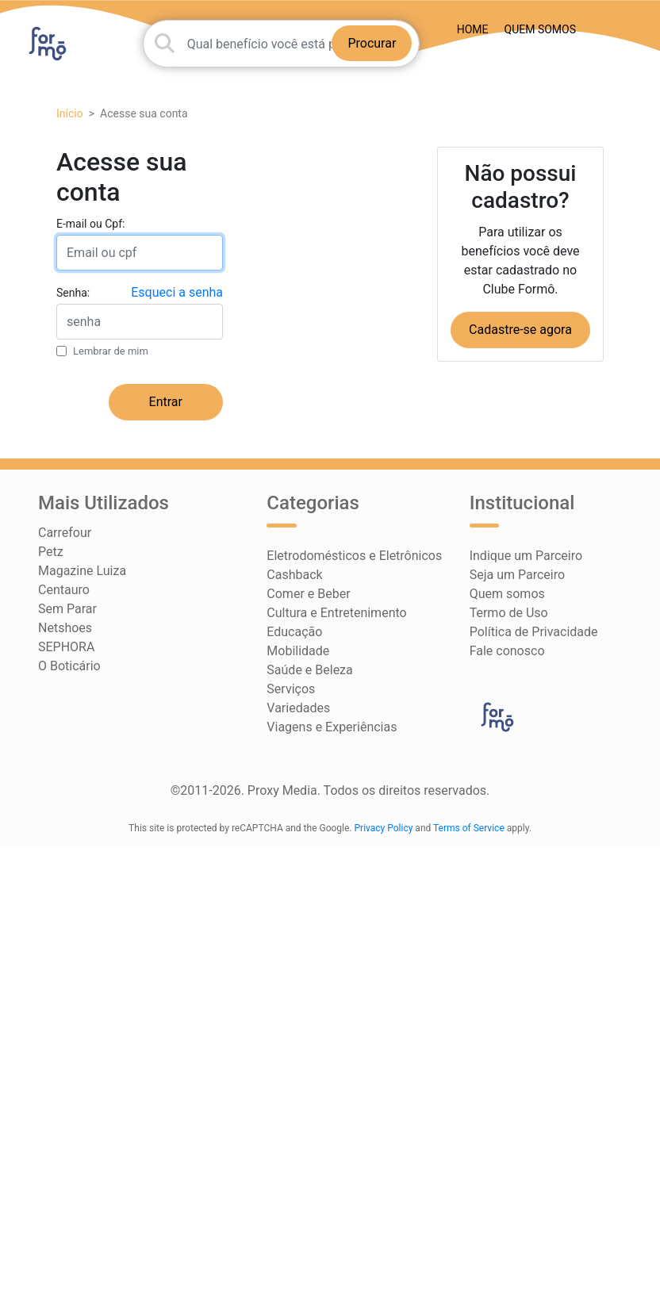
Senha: (73, 292)
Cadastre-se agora (520, 329)
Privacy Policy (384, 828)
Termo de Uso (509, 612)
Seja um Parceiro (517, 574)
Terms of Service (469, 828)
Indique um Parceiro (526, 555)
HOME (473, 29)
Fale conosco (507, 650)
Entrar (165, 401)
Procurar (371, 43)
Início (69, 113)
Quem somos (540, 29)
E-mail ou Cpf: (90, 223)
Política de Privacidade (534, 631)
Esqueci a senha (177, 292)
